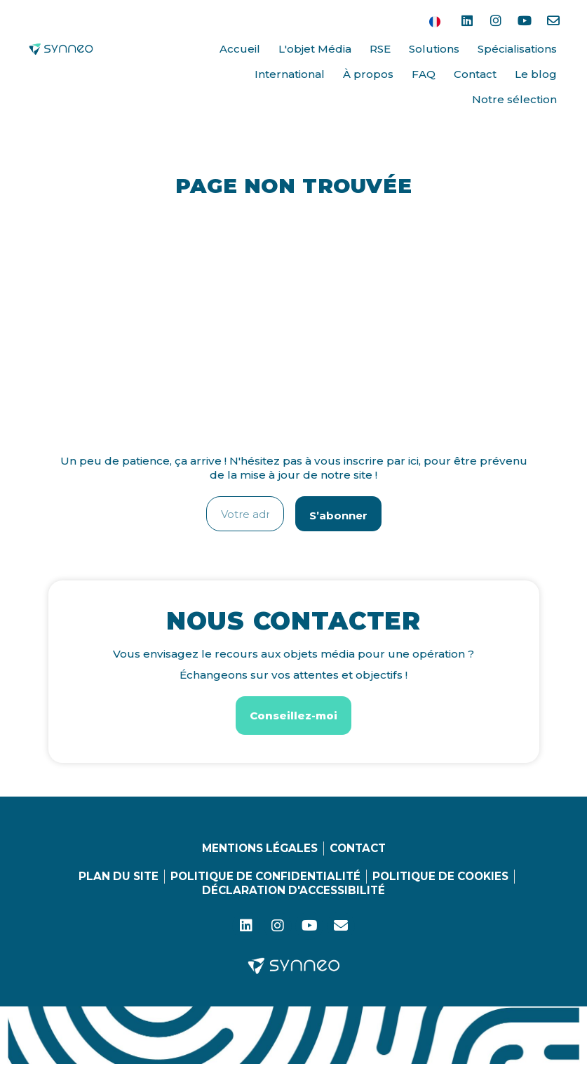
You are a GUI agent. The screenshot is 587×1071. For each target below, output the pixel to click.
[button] (293, 715)
